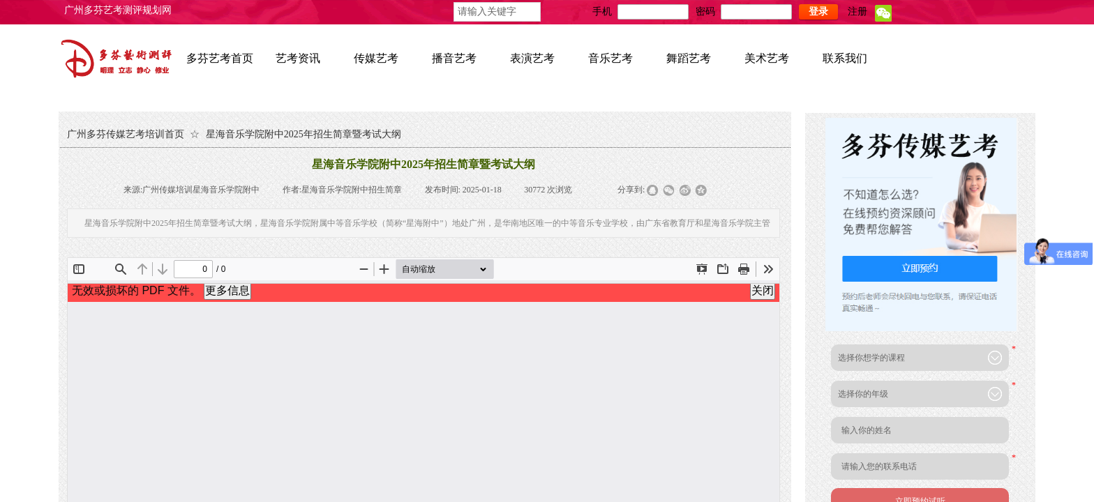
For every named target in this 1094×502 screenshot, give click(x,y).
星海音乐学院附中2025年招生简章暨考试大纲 (303, 134)
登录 (818, 11)
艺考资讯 (298, 58)
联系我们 (845, 58)
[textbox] (497, 12)
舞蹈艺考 (688, 58)
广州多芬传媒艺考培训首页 (125, 134)
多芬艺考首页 (219, 58)
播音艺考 (454, 58)
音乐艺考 (610, 58)
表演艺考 (532, 58)
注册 (857, 11)
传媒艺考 (376, 58)
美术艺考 (766, 58)
